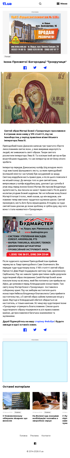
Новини (17, 412)
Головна (23, 435)
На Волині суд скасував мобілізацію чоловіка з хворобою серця (46, 418)
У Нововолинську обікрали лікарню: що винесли (15, 418)
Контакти (45, 435)
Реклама (34, 435)
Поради (7, 56)
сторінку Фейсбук (44, 321)
